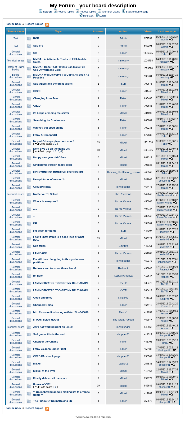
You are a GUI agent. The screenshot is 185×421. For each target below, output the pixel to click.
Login (101, 15)
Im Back (38, 275)
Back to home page (137, 11)
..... (35, 208)
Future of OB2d (42, 384)
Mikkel (164, 85)
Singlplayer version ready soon (52, 164)
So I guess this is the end (48, 334)
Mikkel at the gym (44, 370)
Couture (123, 245)
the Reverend (123, 194)
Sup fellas (39, 245)
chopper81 (164, 180)
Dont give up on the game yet (51, 148)
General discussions (15, 53)
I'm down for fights (44, 230)
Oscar (164, 306)
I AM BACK (40, 253)
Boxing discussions (15, 76)
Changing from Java (45, 98)
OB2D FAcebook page (46, 356)
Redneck (123, 268)
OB (35, 53)
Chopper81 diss (43, 305)
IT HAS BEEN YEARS (46, 319)
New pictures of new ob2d (49, 179)
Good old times (42, 297)
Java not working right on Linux (52, 327)
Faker (123, 53)
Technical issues (15, 60)
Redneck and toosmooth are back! (54, 268)
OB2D (37, 91)
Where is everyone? (45, 201)
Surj (123, 83)
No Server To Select (45, 194)
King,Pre (123, 297)
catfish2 (123, 363)
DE (35, 223)
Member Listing (111, 11)
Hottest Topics (88, 11)
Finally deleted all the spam (50, 378)
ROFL (36, 38)
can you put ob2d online (48, 127)
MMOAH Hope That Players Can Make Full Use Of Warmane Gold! (59, 68)
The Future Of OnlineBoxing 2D (52, 400)
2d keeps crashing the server (51, 113)
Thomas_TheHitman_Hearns (123, 172)
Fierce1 (123, 312)
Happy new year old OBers (49, 157)
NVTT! (123, 283)
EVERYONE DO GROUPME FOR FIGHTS (58, 172)
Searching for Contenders (49, 120)
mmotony (123, 60)
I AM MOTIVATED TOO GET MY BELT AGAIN (60, 283)
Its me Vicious (123, 201)
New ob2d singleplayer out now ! (53, 141)
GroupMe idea (41, 186)
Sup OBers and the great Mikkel (52, 83)
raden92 (164, 232)
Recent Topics (66, 11)
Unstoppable (164, 350)
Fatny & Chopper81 (45, 135)
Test (16, 38)
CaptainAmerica (123, 275)
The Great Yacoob (123, 319)
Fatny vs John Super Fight (49, 348)
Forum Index (13, 23)
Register (86, 15)
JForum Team (104, 417)
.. (34, 216)
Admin (123, 38)
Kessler (164, 313)
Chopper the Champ (45, 341)
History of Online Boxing (15, 68)
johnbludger (123, 186)
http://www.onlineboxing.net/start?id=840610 (60, 312)
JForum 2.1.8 (90, 417)
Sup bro (38, 45)
